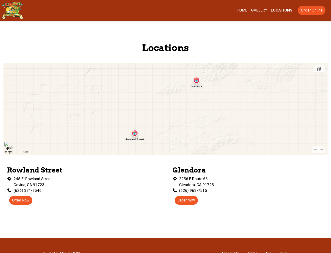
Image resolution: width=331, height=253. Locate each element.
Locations (281, 10)
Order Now (20, 200)
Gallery (259, 10)
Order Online (311, 10)
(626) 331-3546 (28, 190)
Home (242, 10)
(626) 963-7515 (193, 190)
